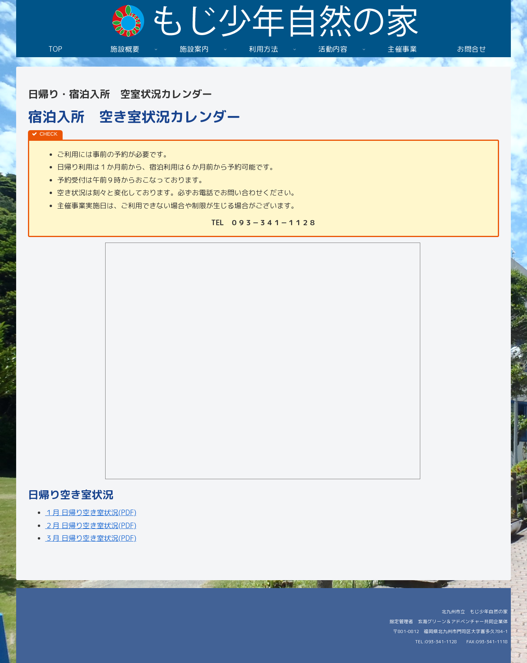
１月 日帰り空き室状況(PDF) (90, 512)
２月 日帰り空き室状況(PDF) (90, 525)
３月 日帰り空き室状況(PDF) (90, 538)
